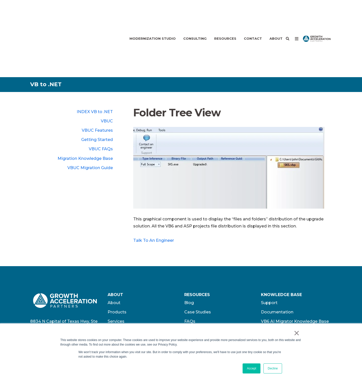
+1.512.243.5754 (60, 294)
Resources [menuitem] (225, 15)
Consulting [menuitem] (195, 15)
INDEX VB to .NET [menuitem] (95, 64)
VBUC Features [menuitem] (97, 83)
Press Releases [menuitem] (199, 283)
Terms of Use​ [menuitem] (274, 293)
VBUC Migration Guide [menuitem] (90, 120)
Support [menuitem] (269, 255)
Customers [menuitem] (119, 311)
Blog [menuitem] (189, 255)
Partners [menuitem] (116, 321)
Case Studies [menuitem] (197, 265)
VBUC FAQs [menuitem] (101, 102)
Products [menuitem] (117, 265)
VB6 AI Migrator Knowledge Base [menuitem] (295, 274)
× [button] (296, 333)
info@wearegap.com (51, 301)
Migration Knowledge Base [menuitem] (85, 111)
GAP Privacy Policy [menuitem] (280, 283)
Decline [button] (273, 368)
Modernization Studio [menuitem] (152, 15)
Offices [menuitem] (115, 293)
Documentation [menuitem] (277, 265)
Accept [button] (251, 368)
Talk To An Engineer (153, 193)
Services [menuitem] (116, 274)
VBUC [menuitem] (107, 74)
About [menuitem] (276, 15)
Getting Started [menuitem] (97, 92)
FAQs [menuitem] (189, 274)
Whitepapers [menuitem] (197, 302)
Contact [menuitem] (253, 15)
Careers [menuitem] (115, 283)
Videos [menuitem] (191, 293)
